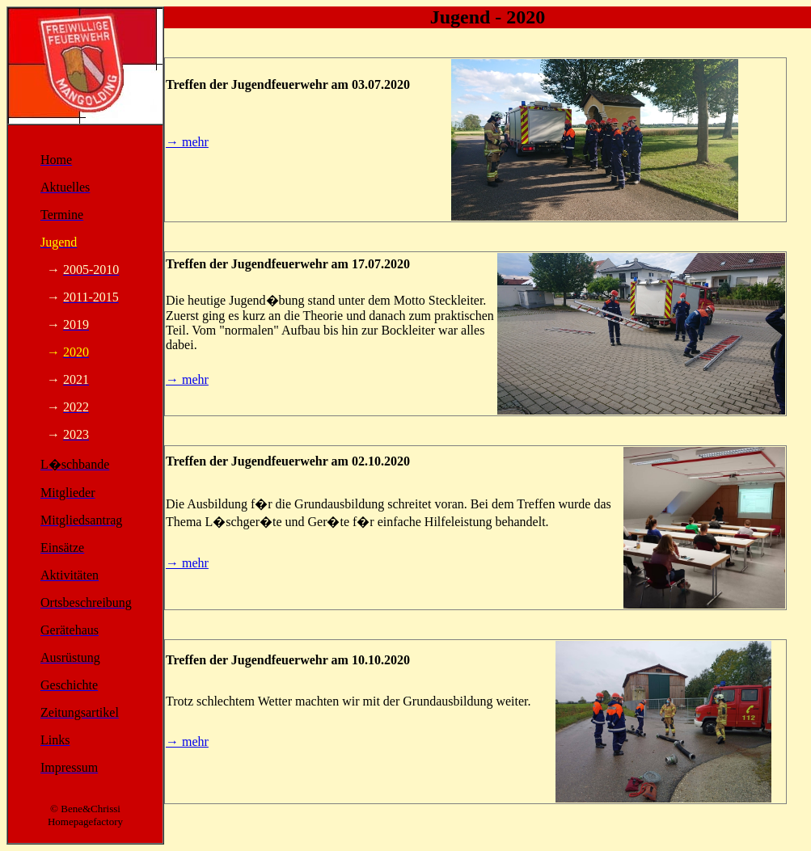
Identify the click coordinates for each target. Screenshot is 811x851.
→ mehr (187, 142)
